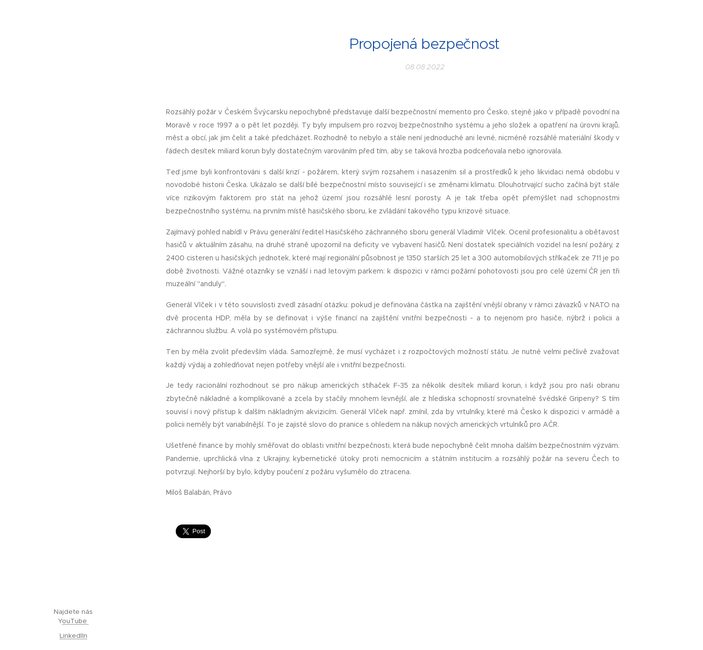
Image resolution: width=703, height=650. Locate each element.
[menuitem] (73, 252)
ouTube (75, 621)
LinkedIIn (73, 635)
